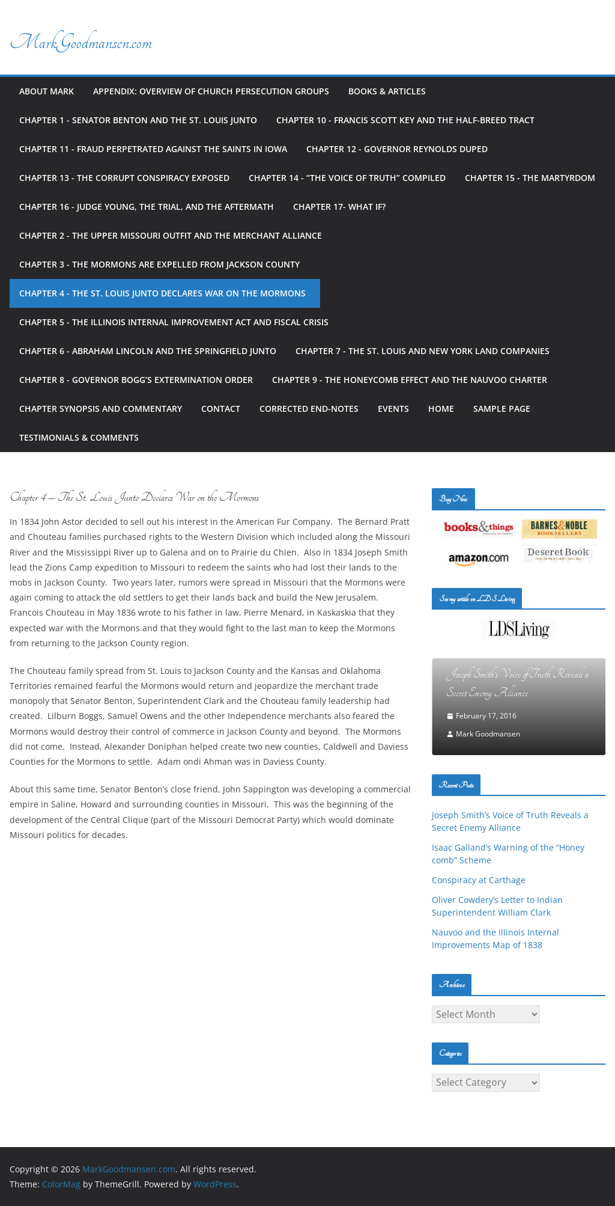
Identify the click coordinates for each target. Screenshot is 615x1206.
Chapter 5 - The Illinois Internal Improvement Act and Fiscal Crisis (176, 322)
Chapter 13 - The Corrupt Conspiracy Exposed (124, 177)
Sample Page (501, 408)
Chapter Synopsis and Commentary (100, 408)
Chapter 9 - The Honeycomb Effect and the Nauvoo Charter (409, 379)
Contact (220, 408)
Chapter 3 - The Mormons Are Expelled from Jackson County (159, 264)
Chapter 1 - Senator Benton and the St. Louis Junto (138, 120)
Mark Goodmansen (488, 734)
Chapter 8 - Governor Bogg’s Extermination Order (136, 379)
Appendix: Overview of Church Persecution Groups (211, 91)
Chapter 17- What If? (339, 206)
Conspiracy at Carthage (479, 880)
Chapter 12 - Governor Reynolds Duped (397, 149)
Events (393, 408)
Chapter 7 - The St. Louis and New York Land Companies (422, 351)
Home (441, 408)
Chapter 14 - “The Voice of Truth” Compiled (347, 177)
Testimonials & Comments (79, 437)
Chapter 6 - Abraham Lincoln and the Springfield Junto (147, 351)
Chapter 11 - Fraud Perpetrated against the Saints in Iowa (153, 149)
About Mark (46, 91)
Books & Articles (387, 91)
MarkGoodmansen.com (81, 42)
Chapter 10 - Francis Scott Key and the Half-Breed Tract (405, 120)
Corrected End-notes (309, 408)
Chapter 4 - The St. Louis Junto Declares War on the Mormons (165, 293)
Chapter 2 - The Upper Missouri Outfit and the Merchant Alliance (170, 235)
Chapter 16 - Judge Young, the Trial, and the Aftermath (146, 206)
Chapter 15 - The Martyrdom (530, 177)
